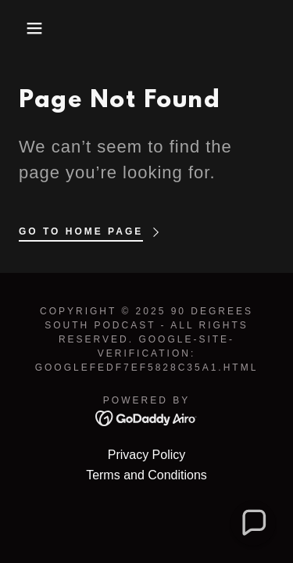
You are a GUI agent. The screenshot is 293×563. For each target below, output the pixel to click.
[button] (23, 28)
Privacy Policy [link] (147, 454)
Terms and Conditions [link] (146, 475)
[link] (146, 417)
